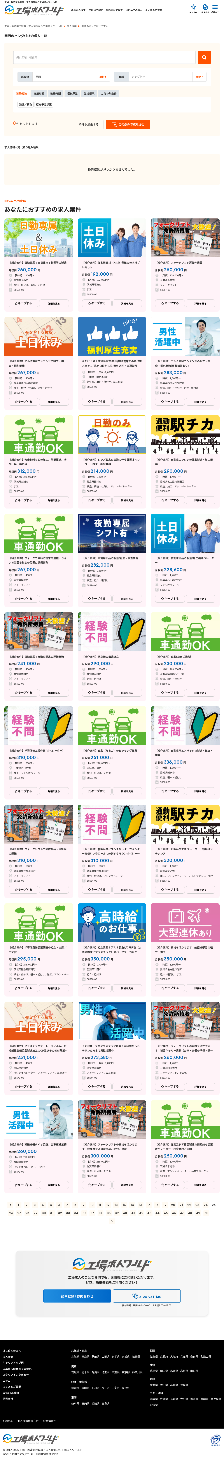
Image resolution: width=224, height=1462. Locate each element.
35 (84, 1213)
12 (108, 1205)
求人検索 (72, 26)
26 (11, 1213)
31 (51, 1213)
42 (141, 1213)
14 (124, 1205)
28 (27, 1213)
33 (68, 1213)
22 (189, 1205)
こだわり (109, 93)
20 (173, 1205)
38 (109, 1213)
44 (157, 1213)
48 (190, 1213)
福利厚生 (72, 93)
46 (174, 1213)
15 (132, 1205)
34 (76, 1213)
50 (206, 1213)
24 (206, 1205)
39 (117, 1213)
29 (35, 1213)
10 (91, 1205)
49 (198, 1213)
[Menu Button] (215, 8)
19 (164, 1205)
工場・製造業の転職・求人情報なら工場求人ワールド (33, 26)
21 (181, 1205)
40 (125, 1213)
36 (92, 1213)
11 (99, 1205)
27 (19, 1213)
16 (140, 1205)
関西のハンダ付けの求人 (95, 26)
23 (197, 1205)
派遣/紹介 (21, 93)
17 (148, 1205)
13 (116, 1205)
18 (156, 1205)
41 (133, 1213)
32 (60, 1213)
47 (182, 1213)
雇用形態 (39, 93)
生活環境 (89, 93)
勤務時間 (55, 93)
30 (44, 1213)
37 (100, 1213)
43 (149, 1213)
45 (166, 1213)
